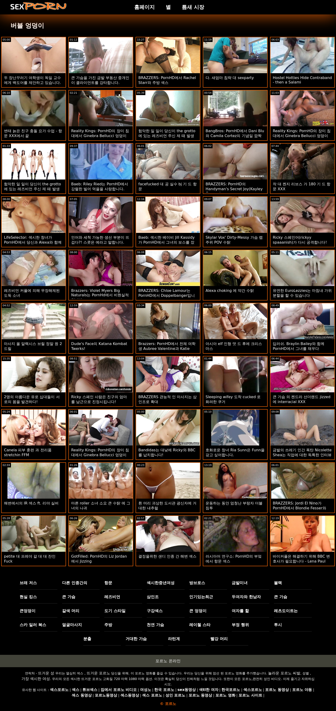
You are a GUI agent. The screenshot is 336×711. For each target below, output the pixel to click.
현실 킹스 (28, 596)
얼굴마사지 (72, 624)
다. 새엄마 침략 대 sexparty (230, 78)
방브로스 (197, 582)
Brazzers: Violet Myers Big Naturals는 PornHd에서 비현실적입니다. (100, 295)
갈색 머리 (70, 610)
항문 (108, 582)
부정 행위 (240, 624)
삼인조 (153, 596)
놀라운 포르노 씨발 (284, 673)
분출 (87, 638)
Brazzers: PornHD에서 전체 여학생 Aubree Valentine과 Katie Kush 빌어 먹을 (167, 349)
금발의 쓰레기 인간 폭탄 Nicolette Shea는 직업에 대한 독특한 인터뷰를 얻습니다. (302, 455)
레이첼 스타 (199, 624)
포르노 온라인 (167, 661)
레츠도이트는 (286, 610)
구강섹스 (155, 610)
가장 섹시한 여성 (35, 678)
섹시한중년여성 (161, 582)
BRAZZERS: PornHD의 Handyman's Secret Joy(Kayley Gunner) (234, 189)
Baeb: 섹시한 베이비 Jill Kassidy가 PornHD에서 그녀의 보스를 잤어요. (166, 242)
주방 (108, 624)
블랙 (278, 582)
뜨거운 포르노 (98, 673)
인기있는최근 (201, 596)
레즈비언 (112, 596)
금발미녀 (240, 582)
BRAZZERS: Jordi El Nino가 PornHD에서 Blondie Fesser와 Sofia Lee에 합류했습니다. (299, 508)
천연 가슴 (155, 624)
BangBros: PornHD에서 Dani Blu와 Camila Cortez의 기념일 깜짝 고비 (235, 136)
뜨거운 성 (46, 673)
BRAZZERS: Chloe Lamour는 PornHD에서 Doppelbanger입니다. (166, 295)
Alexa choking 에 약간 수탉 (230, 290)
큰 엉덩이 (197, 610)
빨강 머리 (219, 638)
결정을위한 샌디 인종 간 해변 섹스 (167, 556)
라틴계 (174, 638)
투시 (278, 624)
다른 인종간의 (74, 582)
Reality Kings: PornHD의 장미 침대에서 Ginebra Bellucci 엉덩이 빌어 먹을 (100, 136)
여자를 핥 (240, 610)
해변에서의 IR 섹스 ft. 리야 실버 (31, 503)
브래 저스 (28, 582)
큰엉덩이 (27, 610)
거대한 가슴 (136, 638)
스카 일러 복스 (33, 624)
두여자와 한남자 (246, 596)
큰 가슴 (68, 596)
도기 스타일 (115, 610)
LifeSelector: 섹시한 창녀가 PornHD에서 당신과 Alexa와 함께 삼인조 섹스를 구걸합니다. (33, 242)
